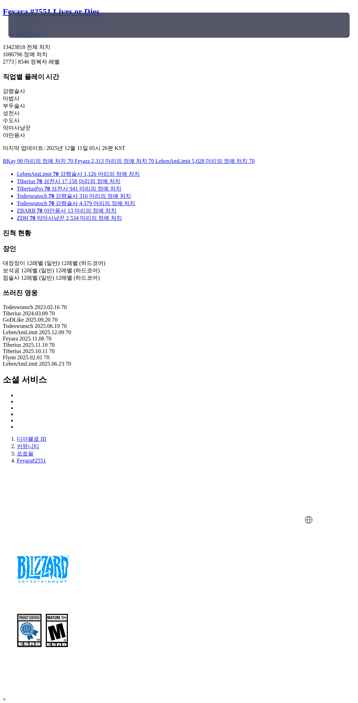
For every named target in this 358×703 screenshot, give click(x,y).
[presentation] (29, 25)
